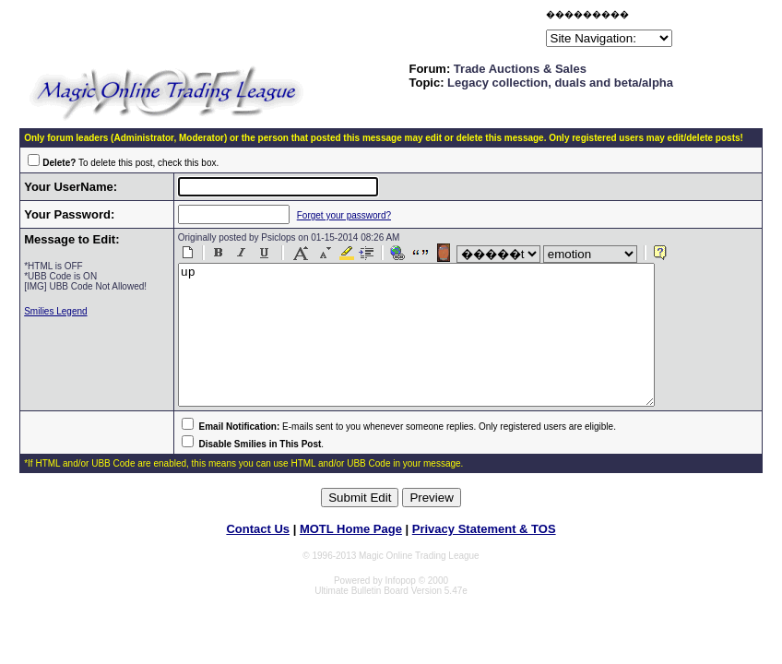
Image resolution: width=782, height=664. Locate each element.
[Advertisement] (326, 31)
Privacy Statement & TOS (484, 556)
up (436, 348)
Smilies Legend (55, 311)
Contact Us (258, 556)
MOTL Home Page (351, 556)
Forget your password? (335, 215)
